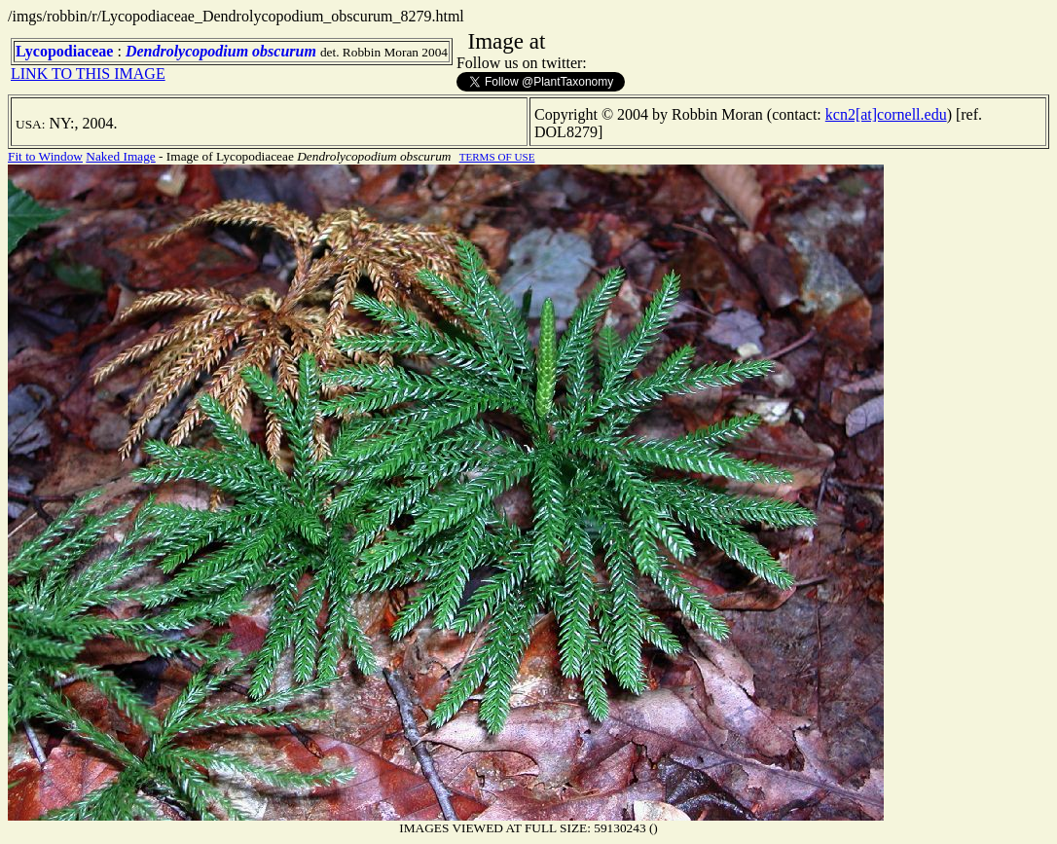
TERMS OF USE (497, 157)
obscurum (284, 51)
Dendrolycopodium (187, 51)
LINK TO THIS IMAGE (88, 73)
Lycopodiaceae (64, 51)
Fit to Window (45, 156)
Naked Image (120, 156)
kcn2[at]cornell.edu (886, 114)
